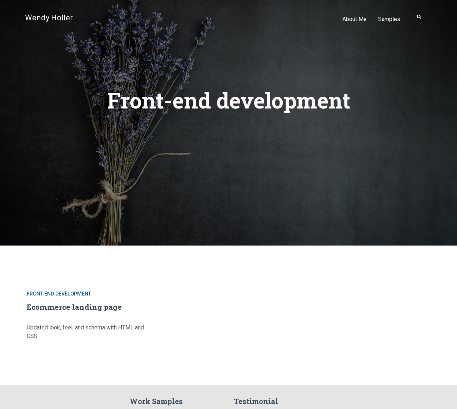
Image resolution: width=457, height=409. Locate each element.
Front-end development (59, 294)
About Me (354, 19)
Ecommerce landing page (74, 307)
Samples (389, 19)
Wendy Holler (49, 17)
